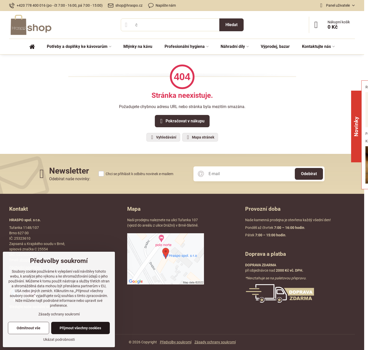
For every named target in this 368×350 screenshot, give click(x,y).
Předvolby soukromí (175, 342)
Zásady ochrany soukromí (215, 342)
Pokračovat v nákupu (181, 121)
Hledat (231, 24)
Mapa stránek (200, 137)
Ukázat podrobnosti (59, 339)
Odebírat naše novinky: (69, 178)
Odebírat (309, 173)
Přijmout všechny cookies (80, 328)
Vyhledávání (163, 137)
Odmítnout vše (28, 328)
